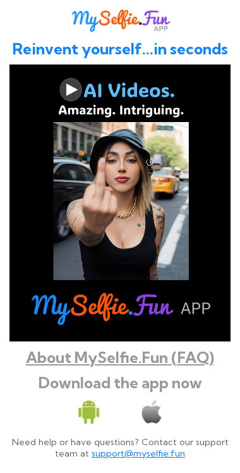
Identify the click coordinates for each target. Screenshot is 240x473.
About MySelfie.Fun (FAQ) (120, 357)
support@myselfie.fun (138, 453)
